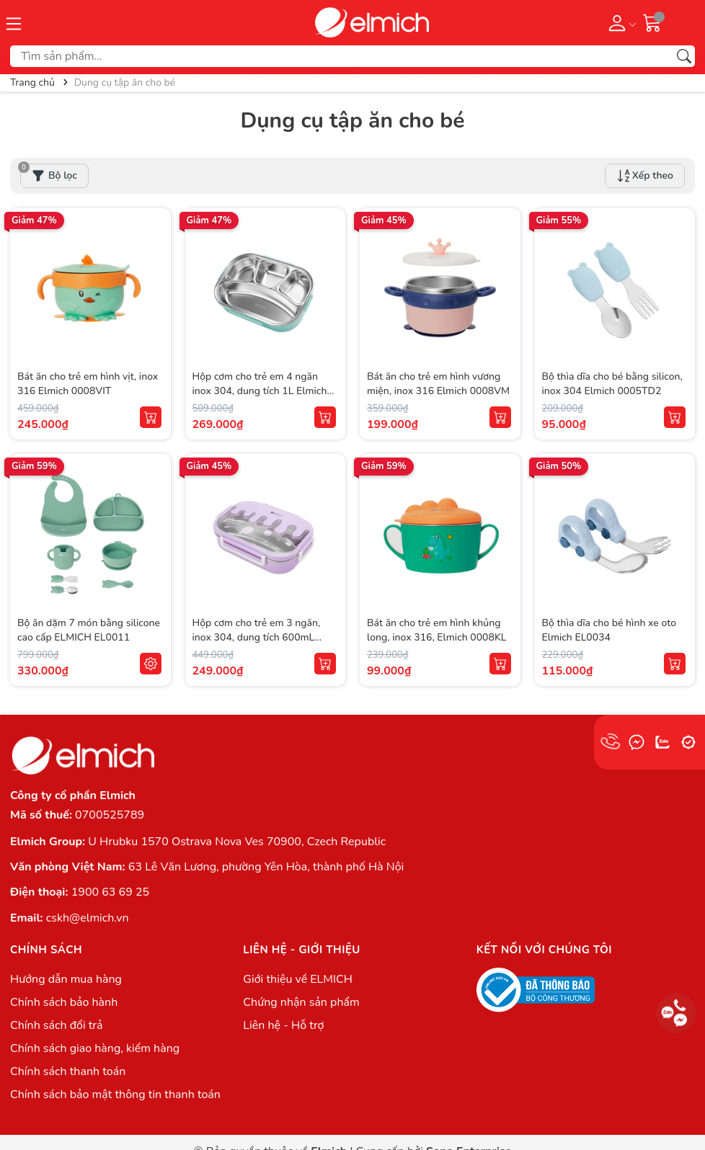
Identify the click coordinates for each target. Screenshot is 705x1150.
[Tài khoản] (619, 22)
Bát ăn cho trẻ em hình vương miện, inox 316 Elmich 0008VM (438, 384)
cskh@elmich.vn (87, 918)
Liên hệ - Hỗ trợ (283, 1025)
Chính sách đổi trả (56, 1025)
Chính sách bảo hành (63, 1002)
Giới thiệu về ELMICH (297, 979)
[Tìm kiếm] (684, 56)
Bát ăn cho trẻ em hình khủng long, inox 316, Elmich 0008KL (436, 630)
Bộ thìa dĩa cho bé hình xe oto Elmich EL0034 (609, 630)
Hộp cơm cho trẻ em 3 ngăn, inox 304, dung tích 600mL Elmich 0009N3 (256, 637)
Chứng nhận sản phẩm (301, 1002)
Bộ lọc (48, 173)
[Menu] (14, 22)
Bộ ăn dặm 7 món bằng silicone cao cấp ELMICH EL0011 (88, 630)
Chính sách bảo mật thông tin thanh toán (115, 1094)
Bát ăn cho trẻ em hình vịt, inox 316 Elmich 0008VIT (87, 384)
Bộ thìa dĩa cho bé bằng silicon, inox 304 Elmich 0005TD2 (612, 384)
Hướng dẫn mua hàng (66, 979)
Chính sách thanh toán (67, 1071)
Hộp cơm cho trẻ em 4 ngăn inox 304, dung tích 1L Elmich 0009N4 (259, 390)
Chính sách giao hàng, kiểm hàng (94, 1048)
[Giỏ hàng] (652, 22)
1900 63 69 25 (110, 892)
